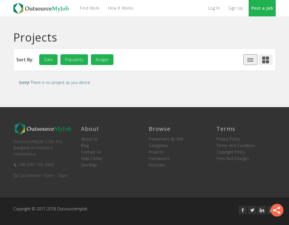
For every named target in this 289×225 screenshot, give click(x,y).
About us (89, 139)
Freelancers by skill (166, 139)
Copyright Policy (230, 152)
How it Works (121, 8)
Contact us (91, 152)
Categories (158, 145)
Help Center (92, 158)
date (48, 59)
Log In (214, 8)
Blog (85, 145)
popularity (74, 59)
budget (102, 59)
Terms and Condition (235, 145)
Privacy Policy (228, 139)
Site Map (89, 165)
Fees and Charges (232, 158)
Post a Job (262, 8)
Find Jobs (157, 165)
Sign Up (235, 8)
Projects (156, 152)
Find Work (90, 8)
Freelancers (159, 158)
